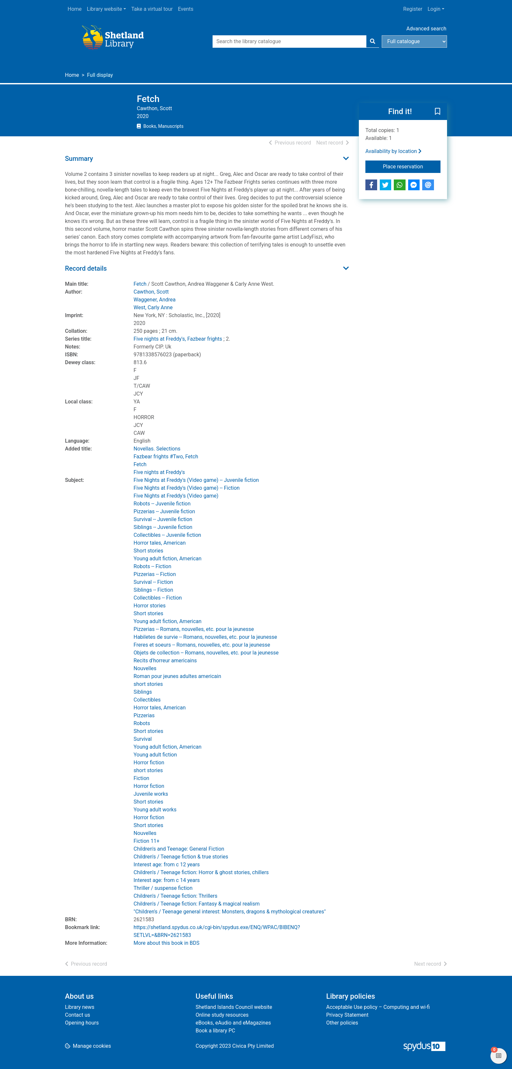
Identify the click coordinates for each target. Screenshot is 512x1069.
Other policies (342, 1023)
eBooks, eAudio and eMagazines (233, 1023)
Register (413, 9)
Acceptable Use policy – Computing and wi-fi (378, 1007)
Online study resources (222, 1015)
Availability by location (393, 151)
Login (433, 9)
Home (75, 9)
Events (185, 9)
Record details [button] (86, 268)
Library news (79, 1007)
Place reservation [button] (412, 166)
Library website (104, 9)
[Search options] (414, 41)
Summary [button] (79, 158)
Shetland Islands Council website (234, 1007)
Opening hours (82, 1023)
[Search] (372, 41)
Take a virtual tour (152, 9)
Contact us (77, 1015)
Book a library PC (215, 1030)
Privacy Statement (347, 1015)
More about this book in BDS (167, 943)
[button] (437, 112)
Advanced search (426, 28)
